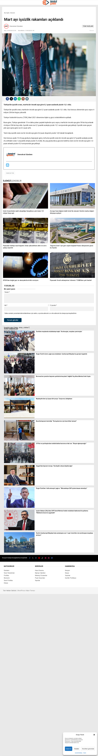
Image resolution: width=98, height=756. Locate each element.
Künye (84, 752)
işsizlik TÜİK (10, 173)
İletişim (67, 570)
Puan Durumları (40, 578)
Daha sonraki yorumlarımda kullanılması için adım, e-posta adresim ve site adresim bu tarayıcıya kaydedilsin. (40, 313)
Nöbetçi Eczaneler (41, 575)
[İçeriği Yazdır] (27, 98)
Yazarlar (67, 575)
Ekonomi (92, 30)
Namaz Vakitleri (40, 573)
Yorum (7, 292)
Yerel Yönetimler (9, 573)
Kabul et (68, 749)
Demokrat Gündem (16, 26)
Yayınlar (37, 580)
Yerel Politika (8, 580)
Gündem (6, 570)
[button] (94, 735)
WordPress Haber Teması (26, 590)
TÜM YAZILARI (88, 26)
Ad (5, 305)
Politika (6, 575)
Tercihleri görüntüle (88, 749)
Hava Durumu (39, 570)
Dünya (6, 583)
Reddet (76, 749)
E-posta (53, 305)
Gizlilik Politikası (78, 752)
